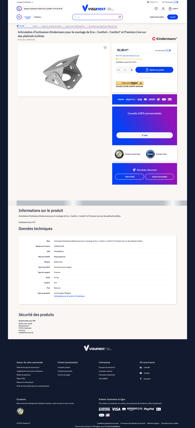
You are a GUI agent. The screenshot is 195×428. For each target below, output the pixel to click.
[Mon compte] (163, 8)
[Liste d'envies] (156, 8)
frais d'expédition (113, 426)
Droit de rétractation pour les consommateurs (33, 386)
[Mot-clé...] (94, 17)
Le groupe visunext (105, 371)
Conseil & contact (64, 367)
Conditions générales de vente (108, 423)
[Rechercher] (120, 17)
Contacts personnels (65, 371)
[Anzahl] (125, 70)
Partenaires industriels (107, 375)
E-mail (144, 135)
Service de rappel (64, 375)
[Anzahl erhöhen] (131, 70)
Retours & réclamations (25, 382)
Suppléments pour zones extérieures (30, 371)
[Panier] (173, 8)
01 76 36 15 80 (57, 9)
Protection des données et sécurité (133, 423)
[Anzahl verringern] (118, 70)
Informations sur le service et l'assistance (69, 296)
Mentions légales (153, 423)
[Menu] (19, 17)
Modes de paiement (23, 375)
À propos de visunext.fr (107, 367)
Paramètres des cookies (169, 423)
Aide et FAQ (21, 378)
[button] (129, 84)
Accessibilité (103, 378)
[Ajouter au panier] (154, 70)
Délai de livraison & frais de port (28, 367)
